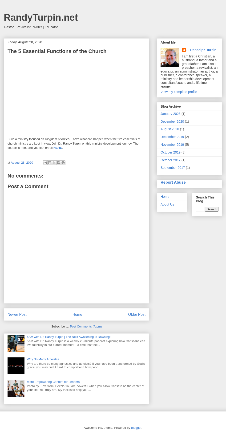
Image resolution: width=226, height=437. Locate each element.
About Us (167, 204)
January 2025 (171, 114)
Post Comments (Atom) (86, 326)
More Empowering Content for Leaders (53, 382)
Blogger (136, 427)
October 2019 (171, 152)
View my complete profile (179, 92)
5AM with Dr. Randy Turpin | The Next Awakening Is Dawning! (69, 337)
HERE (57, 148)
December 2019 (172, 137)
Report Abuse (173, 182)
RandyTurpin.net (41, 17)
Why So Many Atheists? (43, 359)
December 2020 (172, 121)
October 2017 (171, 160)
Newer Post (17, 314)
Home (77, 314)
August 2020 (170, 129)
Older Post (136, 314)
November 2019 (172, 144)
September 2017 (173, 168)
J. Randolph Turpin (202, 50)
